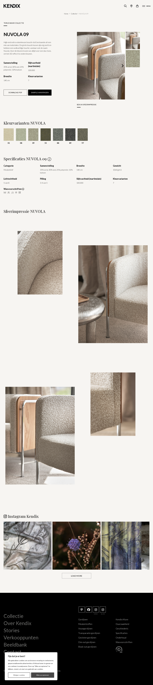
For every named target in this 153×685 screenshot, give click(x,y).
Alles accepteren (42, 675)
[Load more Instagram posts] (76, 576)
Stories (11, 630)
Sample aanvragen (40, 93)
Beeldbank (15, 645)
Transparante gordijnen (89, 633)
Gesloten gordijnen (87, 637)
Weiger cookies (19, 675)
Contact (12, 652)
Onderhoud (121, 637)
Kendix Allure (122, 619)
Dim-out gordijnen (86, 642)
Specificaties (122, 633)
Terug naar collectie (14, 23)
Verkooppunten (21, 637)
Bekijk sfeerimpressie (86, 105)
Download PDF (15, 92)
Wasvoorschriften (124, 642)
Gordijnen (83, 619)
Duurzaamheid (122, 624)
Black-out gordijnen (87, 646)
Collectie (74, 14)
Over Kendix (17, 623)
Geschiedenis (122, 628)
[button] (28, 546)
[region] (31, 666)
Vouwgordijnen (85, 628)
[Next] (122, 65)
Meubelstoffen (85, 624)
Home (66, 14)
